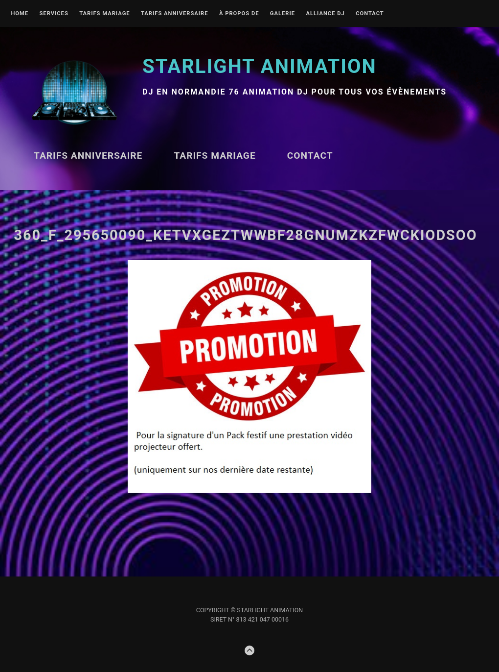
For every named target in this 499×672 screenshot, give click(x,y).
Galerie (282, 14)
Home (19, 14)
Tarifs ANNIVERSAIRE (174, 14)
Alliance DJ (325, 14)
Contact (370, 14)
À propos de (239, 14)
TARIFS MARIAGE (104, 14)
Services (53, 14)
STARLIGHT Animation (259, 66)
